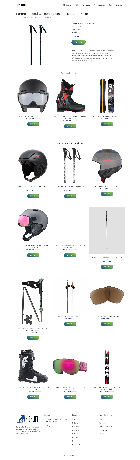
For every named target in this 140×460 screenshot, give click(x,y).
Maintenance (75, 428)
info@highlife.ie (49, 427)
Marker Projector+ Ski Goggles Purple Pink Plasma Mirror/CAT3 (70, 390)
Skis (77, 5)
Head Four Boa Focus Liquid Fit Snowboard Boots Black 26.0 (33, 390)
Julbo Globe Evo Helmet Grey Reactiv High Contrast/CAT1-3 (33, 248)
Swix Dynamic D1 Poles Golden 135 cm (70, 318)
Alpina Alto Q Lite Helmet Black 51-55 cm (33, 118)
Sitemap (102, 435)
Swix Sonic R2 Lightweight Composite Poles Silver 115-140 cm (70, 248)
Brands (119, 5)
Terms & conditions (105, 428)
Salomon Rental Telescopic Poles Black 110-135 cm (70, 189)
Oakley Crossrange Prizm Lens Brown (107, 318)
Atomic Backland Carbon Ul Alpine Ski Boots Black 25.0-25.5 (70, 119)
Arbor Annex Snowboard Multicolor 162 (107, 118)
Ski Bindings (75, 431)
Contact (102, 424)
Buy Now (78, 44)
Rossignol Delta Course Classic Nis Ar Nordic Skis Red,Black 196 (107, 390)
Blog (110, 5)
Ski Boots (87, 5)
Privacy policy (103, 431)
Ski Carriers (67, 5)
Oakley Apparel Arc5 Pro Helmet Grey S (107, 188)
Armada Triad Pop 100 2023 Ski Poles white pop (107, 260)
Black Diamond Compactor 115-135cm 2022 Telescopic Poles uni (33, 331)
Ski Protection (76, 439)
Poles (93, 25)
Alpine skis (87, 25)
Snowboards (99, 5)
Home (18, 19)
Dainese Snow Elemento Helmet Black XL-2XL (33, 189)
